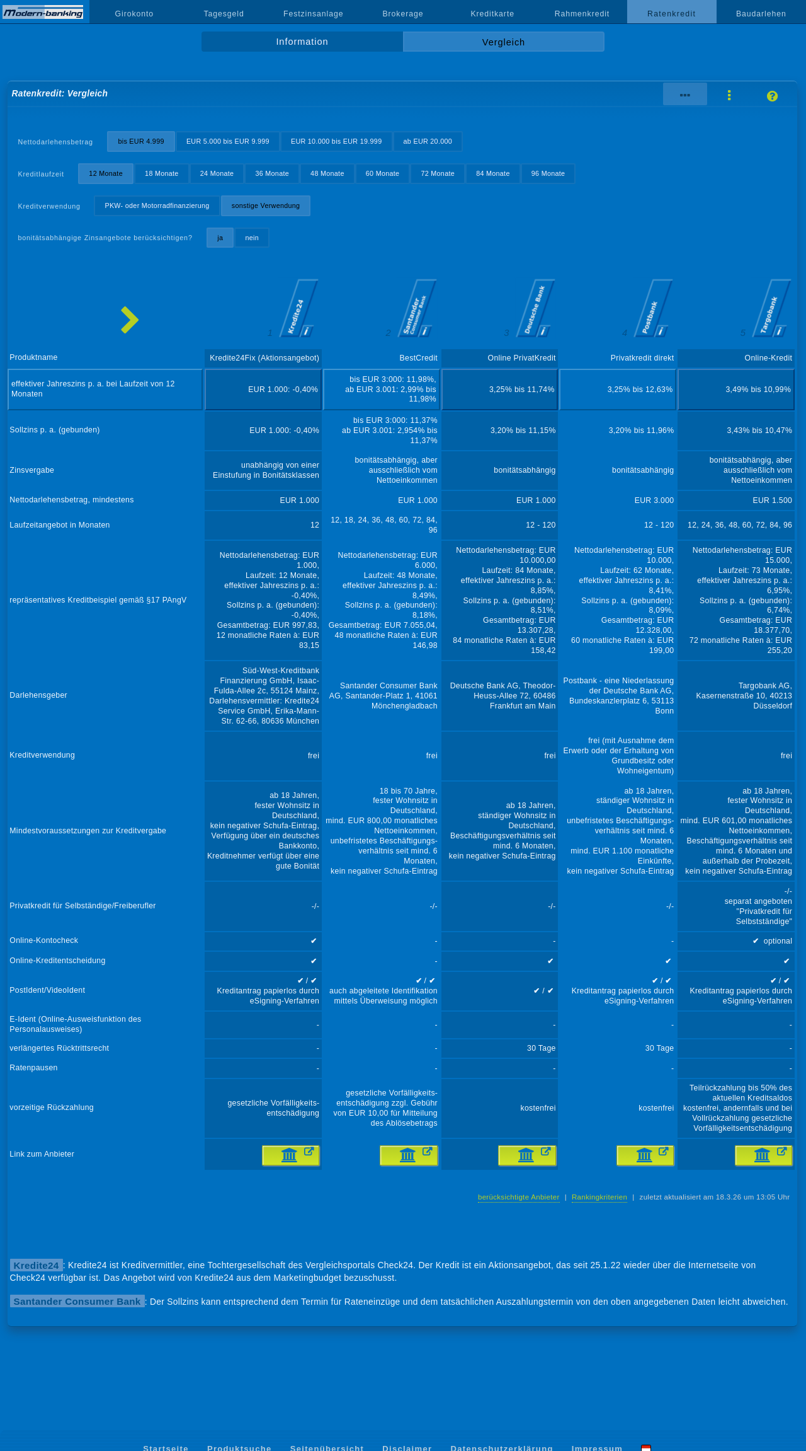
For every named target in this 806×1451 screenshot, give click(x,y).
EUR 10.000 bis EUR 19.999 (336, 141)
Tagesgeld (223, 13)
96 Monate (548, 173)
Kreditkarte (492, 13)
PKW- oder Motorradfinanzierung (157, 205)
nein (252, 237)
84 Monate (493, 173)
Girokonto (134, 13)
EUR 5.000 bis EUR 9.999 (228, 141)
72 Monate (438, 173)
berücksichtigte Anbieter (519, 1197)
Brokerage (402, 13)
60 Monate (383, 173)
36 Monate (272, 173)
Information (302, 42)
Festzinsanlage (313, 13)
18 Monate (162, 173)
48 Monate (327, 173)
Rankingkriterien (599, 1197)
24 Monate (217, 173)
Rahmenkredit (582, 13)
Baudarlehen (761, 13)
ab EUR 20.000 (428, 141)
